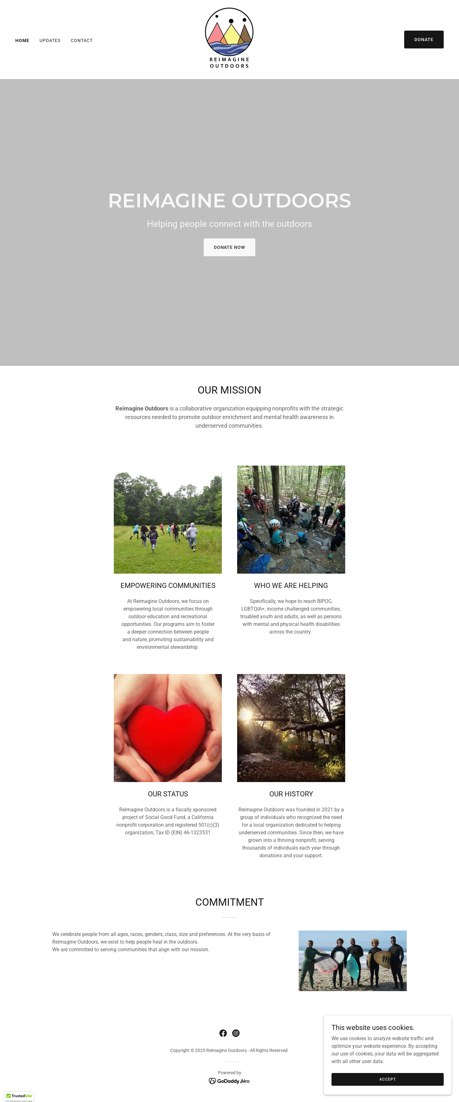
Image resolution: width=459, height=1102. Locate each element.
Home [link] (22, 40)
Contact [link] (82, 40)
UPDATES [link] (50, 40)
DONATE (423, 39)
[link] (229, 39)
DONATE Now (229, 247)
